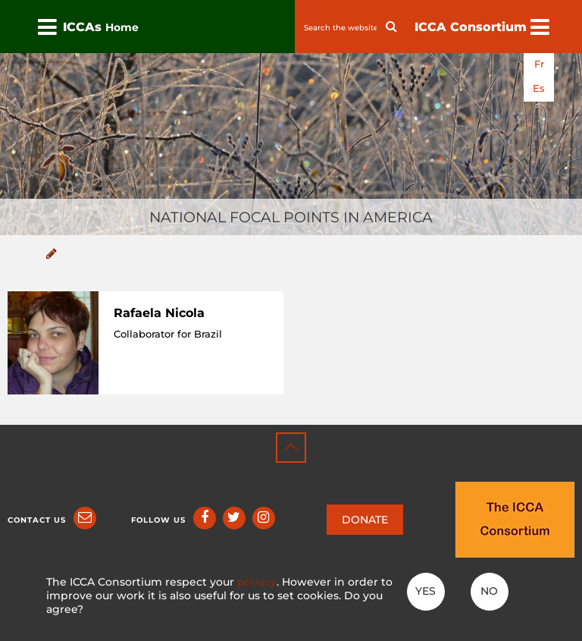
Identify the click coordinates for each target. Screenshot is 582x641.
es (539, 88)
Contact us (37, 520)
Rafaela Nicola (159, 313)
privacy (257, 582)
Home (122, 27)
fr (539, 64)
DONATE (365, 519)
